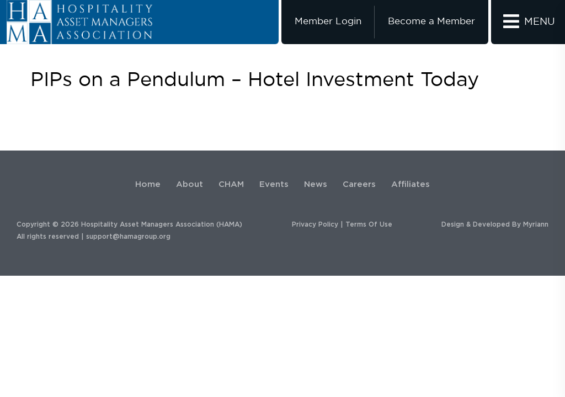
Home (148, 184)
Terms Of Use (368, 224)
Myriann (535, 224)
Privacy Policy (315, 224)
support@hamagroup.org (128, 236)
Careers (359, 184)
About (189, 184)
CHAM (231, 184)
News (315, 184)
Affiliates (410, 184)
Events (274, 184)
